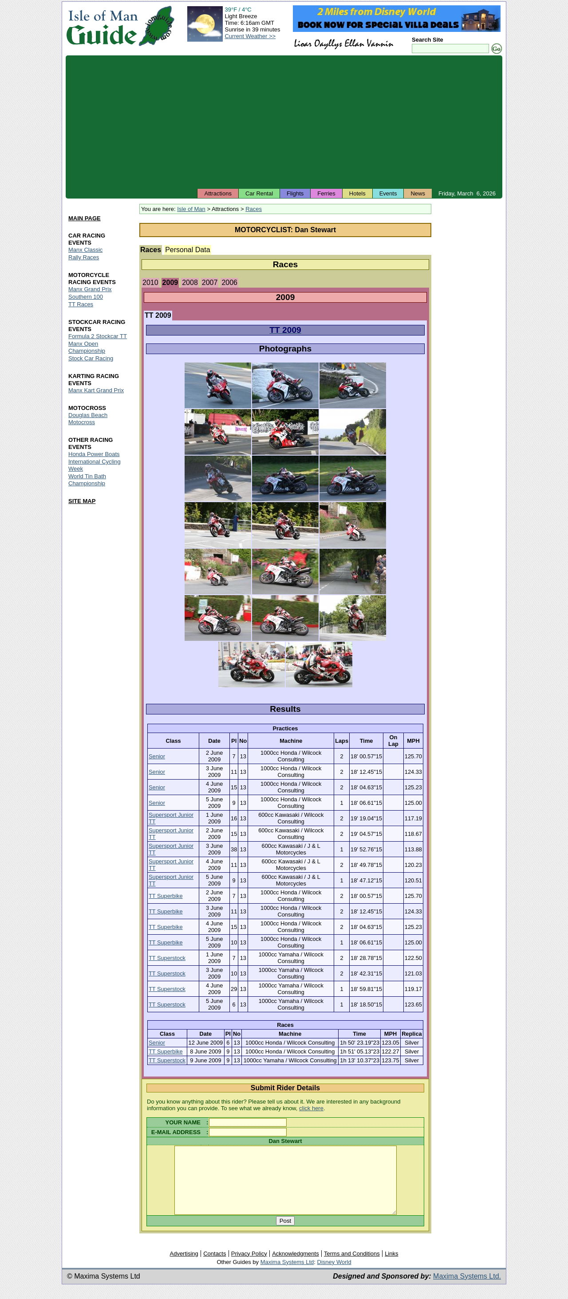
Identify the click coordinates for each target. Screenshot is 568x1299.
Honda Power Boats (94, 454)
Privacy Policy (249, 1267)
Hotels (357, 193)
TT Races (80, 304)
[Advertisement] (284, 122)
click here (311, 1108)
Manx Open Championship (86, 347)
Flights (295, 193)
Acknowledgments (295, 1267)
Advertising (184, 1267)
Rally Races (83, 257)
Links (391, 1267)
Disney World (334, 1275)
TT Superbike (166, 896)
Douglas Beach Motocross (87, 418)
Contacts (214, 1267)
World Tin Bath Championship (87, 480)
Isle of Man (191, 209)
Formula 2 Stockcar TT (97, 336)
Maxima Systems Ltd (287, 1275)
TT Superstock (167, 958)
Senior (157, 756)
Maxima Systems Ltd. (467, 1289)
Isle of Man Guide (102, 26)
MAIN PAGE (84, 218)
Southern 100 (85, 296)
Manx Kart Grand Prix (96, 390)
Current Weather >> (250, 36)
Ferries (326, 193)
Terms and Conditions (352, 1267)
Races (253, 209)
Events (388, 193)
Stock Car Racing (90, 358)
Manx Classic (85, 250)
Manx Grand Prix (90, 289)
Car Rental (259, 193)
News (417, 193)
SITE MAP (81, 501)
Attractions (217, 193)
